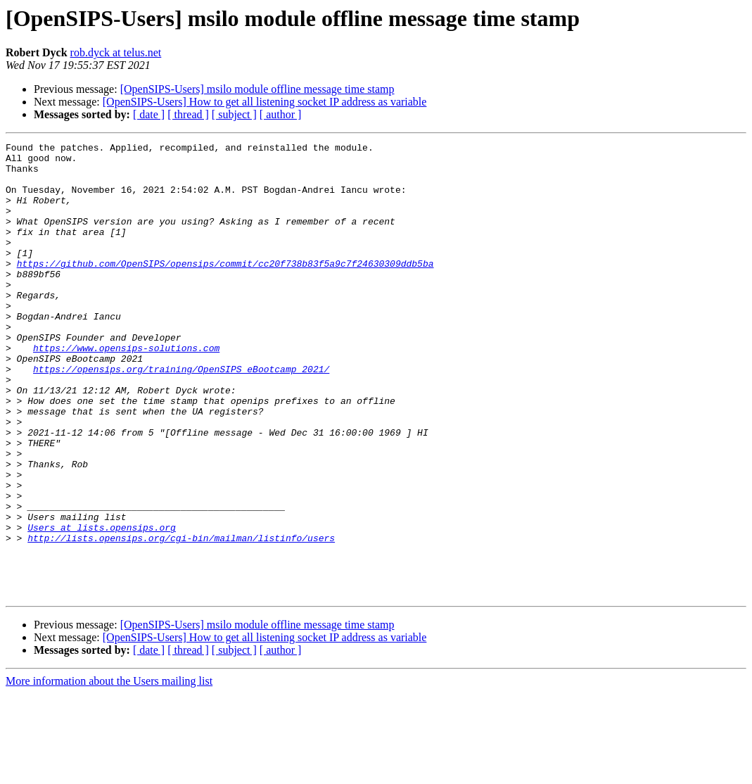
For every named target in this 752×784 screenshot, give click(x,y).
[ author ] (281, 114)
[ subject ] (234, 114)
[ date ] (149, 114)
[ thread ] (188, 114)
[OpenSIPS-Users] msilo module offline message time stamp (257, 89)
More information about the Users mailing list (109, 772)
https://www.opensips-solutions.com (126, 390)
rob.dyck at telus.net (116, 52)
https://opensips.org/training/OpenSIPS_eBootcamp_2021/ (181, 415)
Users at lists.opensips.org (101, 605)
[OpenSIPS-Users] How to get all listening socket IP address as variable (265, 102)
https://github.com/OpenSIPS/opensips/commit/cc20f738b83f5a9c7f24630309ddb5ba (225, 288)
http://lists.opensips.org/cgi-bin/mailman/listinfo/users (181, 618)
